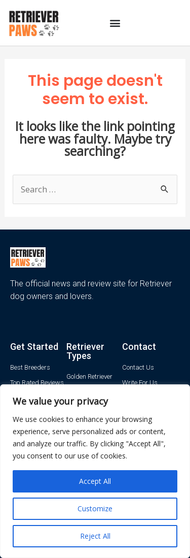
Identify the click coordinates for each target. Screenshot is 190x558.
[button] (114, 23)
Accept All (95, 481)
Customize (95, 508)
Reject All (95, 536)
